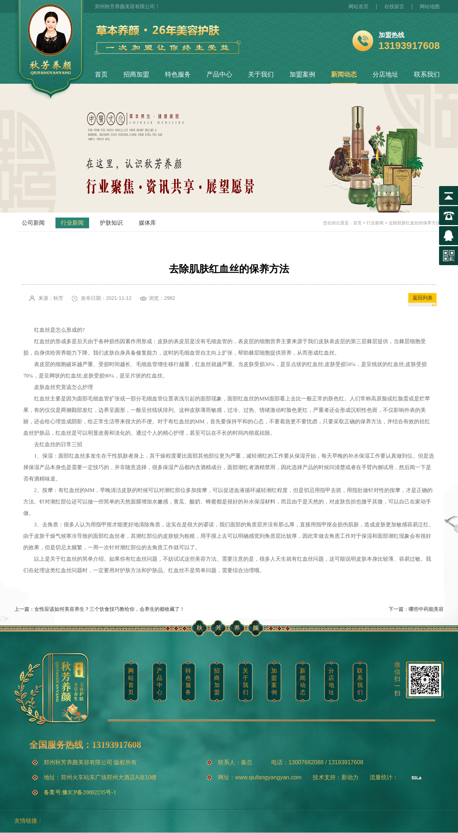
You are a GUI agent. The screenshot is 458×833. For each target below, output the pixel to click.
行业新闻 (72, 223)
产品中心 (219, 74)
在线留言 (394, 6)
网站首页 (359, 6)
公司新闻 (33, 223)
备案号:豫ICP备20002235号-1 (80, 792)
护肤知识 (111, 223)
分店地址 (385, 74)
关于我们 (261, 74)
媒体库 (147, 223)
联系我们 (427, 74)
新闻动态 (344, 74)
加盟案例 (302, 74)
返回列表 (423, 298)
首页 (101, 74)
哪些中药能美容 (426, 609)
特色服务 (178, 74)
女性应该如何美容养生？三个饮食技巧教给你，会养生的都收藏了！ (109, 609)
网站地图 (430, 6)
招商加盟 (136, 74)
